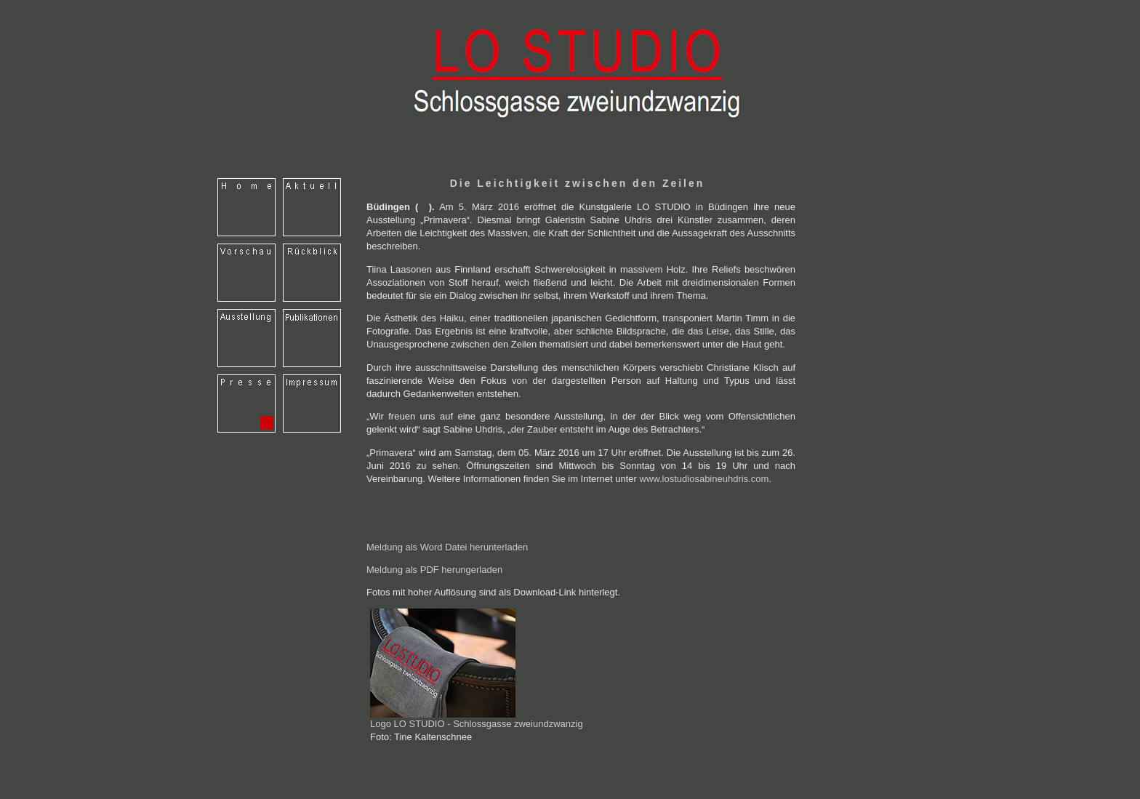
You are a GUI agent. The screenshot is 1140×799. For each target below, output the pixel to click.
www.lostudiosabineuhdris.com (704, 478)
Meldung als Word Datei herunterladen (447, 547)
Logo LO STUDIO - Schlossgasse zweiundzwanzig (476, 719)
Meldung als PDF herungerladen (434, 569)
